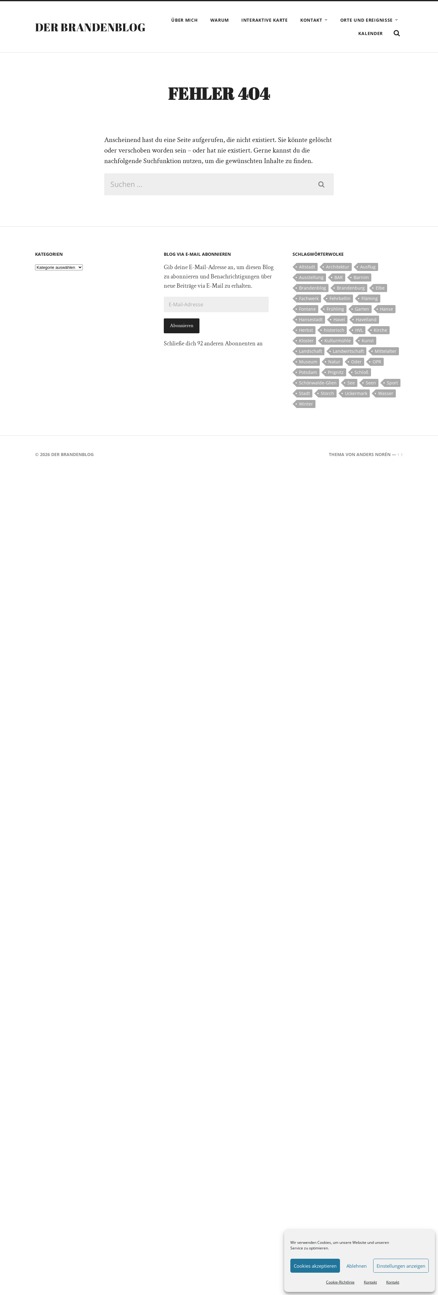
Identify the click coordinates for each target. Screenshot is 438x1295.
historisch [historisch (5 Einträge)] (334, 330)
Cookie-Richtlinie (340, 1282)
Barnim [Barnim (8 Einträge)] (361, 277)
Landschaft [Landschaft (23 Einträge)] (310, 351)
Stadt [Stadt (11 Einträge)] (304, 393)
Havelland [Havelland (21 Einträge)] (366, 319)
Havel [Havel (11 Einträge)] (339, 319)
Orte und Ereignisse (366, 20)
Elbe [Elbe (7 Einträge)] (380, 288)
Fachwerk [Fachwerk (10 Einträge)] (309, 298)
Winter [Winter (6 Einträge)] (306, 404)
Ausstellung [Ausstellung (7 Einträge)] (311, 277)
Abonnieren (181, 325)
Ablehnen (356, 1266)
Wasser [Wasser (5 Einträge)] (385, 393)
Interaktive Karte (264, 20)
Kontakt (370, 1282)
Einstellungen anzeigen (401, 1266)
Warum (219, 20)
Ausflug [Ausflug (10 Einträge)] (368, 267)
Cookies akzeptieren (315, 1266)
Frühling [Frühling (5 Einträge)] (335, 309)
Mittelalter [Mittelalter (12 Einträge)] (385, 351)
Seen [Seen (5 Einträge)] (371, 383)
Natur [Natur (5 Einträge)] (334, 362)
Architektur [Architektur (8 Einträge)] (337, 267)
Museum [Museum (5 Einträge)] (308, 362)
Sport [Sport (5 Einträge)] (392, 383)
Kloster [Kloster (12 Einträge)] (306, 341)
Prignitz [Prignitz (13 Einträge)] (336, 372)
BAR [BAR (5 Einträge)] (338, 277)
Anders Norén (373, 454)
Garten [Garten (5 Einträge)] (362, 309)
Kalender (370, 33)
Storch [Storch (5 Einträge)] (327, 393)
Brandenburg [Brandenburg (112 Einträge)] (351, 288)
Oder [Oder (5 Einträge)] (356, 362)
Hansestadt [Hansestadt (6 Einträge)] (311, 319)
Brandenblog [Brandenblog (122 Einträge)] (312, 288)
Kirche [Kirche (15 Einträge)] (380, 330)
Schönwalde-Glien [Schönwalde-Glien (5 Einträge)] (318, 383)
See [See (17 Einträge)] (351, 383)
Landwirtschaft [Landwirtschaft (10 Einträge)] (348, 351)
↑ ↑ (400, 454)
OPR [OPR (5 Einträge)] (377, 362)
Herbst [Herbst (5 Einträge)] (306, 330)
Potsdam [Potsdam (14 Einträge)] (308, 372)
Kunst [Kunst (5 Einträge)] (368, 341)
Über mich (184, 20)
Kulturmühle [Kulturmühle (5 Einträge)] (337, 341)
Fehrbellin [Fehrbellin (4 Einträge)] (340, 298)
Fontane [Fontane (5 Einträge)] (307, 309)
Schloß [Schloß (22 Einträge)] (362, 372)
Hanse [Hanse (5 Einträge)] (386, 309)
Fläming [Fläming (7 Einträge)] (369, 298)
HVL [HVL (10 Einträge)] (359, 330)
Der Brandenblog (90, 27)
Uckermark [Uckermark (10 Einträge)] (356, 393)
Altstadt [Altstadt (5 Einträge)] (307, 267)
